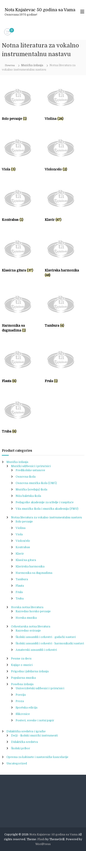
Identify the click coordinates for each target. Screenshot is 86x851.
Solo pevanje (24, 521)
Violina (20, 528)
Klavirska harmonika (30, 566)
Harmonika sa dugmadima (34, 573)
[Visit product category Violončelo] (64, 152)
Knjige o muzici (22, 665)
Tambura (22, 579)
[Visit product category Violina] (64, 102)
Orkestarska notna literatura (30, 626)
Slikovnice (23, 714)
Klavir (20, 553)
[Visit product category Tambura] (64, 309)
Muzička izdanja (32, 65)
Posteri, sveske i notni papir (35, 720)
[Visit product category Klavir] (64, 203)
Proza (20, 701)
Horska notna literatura (27, 607)
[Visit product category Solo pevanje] (22, 102)
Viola (19, 534)
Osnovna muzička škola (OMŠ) (36, 483)
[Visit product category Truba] (22, 414)
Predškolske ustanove (30, 470)
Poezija (21, 694)
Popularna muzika (23, 677)
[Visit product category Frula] (64, 364)
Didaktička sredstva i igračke (26, 731)
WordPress (43, 844)
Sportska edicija (26, 707)
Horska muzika (26, 617)
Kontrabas (23, 547)
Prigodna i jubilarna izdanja (30, 671)
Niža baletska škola (28, 496)
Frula (19, 592)
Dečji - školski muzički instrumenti (34, 735)
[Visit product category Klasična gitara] (22, 253)
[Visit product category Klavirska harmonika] (64, 256)
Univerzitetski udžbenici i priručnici (40, 688)
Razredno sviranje (28, 630)
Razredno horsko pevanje (33, 611)
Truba (20, 598)
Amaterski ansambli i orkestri (36, 649)
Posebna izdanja (22, 684)
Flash (41, 839)
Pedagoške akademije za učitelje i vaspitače (45, 502)
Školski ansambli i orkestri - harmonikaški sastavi (50, 643)
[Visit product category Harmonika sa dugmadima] (22, 312)
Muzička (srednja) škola (31, 489)
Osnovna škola (26, 476)
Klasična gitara (26, 560)
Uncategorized (16, 763)
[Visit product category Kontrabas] (22, 203)
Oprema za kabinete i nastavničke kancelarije (37, 757)
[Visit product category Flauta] (22, 364)
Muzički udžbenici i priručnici (31, 466)
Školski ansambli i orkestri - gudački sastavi (46, 637)
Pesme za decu (21, 658)
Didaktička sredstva (24, 742)
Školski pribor (20, 748)
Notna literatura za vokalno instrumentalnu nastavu (46, 517)
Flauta (20, 585)
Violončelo (23, 540)
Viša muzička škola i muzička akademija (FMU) (47, 508)
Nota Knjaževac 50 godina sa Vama (40, 10)
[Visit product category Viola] (22, 152)
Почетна (10, 65)
